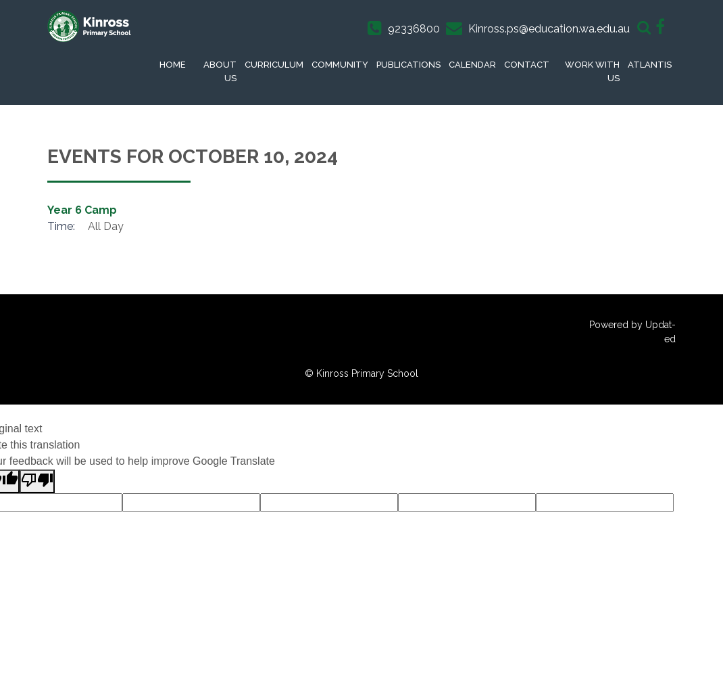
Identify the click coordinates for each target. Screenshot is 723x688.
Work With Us (592, 71)
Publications (408, 65)
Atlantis (650, 65)
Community (339, 65)
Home (172, 65)
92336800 (414, 28)
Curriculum (274, 65)
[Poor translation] (37, 481)
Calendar (472, 65)
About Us (219, 71)
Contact (526, 65)
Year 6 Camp (82, 210)
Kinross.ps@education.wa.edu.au (549, 28)
